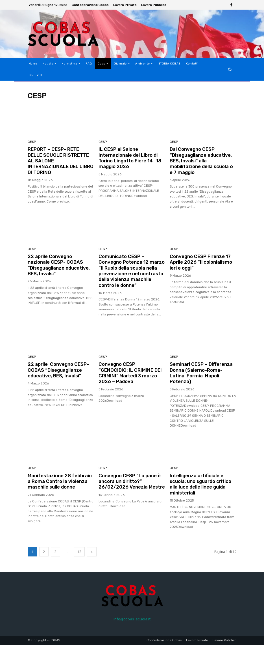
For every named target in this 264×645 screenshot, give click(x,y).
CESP (32, 141)
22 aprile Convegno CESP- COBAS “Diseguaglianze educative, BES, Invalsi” (58, 370)
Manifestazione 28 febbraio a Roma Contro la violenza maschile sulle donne (60, 481)
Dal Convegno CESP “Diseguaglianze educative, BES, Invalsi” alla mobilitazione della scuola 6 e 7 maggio (201, 160)
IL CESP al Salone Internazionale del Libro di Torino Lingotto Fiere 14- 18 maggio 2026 (131, 157)
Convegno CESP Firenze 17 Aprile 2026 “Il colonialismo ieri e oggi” (201, 262)
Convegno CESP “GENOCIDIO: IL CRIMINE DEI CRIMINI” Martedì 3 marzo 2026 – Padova (130, 372)
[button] (229, 69)
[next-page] (92, 551)
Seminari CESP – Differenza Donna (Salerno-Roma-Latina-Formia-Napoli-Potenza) (201, 372)
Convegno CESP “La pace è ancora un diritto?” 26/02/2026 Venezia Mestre (130, 484)
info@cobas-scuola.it (132, 619)
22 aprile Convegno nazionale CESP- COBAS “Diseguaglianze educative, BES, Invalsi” (59, 264)
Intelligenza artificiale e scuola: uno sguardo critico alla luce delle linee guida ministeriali (201, 484)
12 (79, 551)
